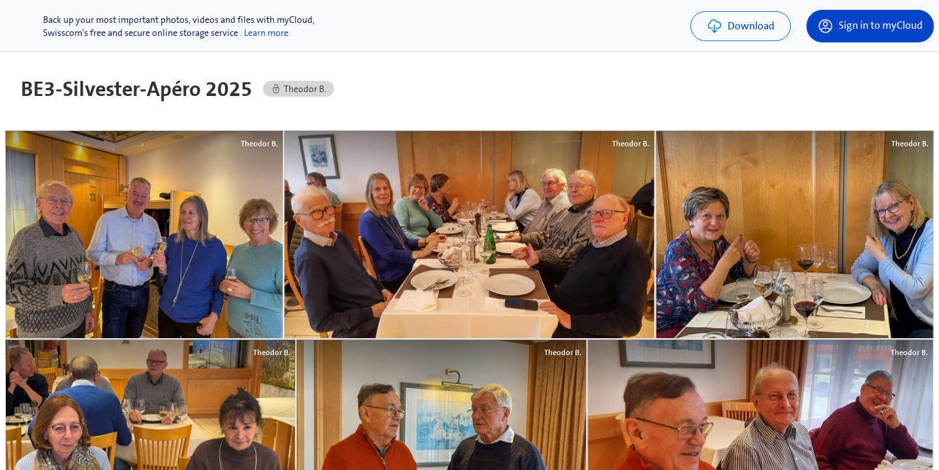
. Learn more (264, 33)
